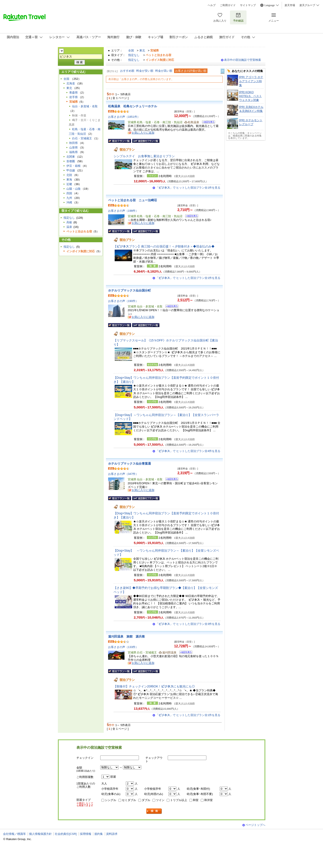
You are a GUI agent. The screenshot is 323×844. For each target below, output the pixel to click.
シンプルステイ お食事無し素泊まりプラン (144, 156)
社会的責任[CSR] (66, 833)
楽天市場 (290, 5)
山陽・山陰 (73, 188)
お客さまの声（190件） (123, 301)
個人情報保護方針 (40, 833)
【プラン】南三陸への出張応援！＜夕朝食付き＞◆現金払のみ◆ (164, 246)
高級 (69, 222)
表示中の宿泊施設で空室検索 (242, 59)
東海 (69, 179)
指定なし (134, 55)
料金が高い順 (163, 70)
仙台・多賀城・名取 (85, 106)
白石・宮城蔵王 (82, 138)
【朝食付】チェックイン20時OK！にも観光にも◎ (154, 686)
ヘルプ (212, 5)
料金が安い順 (144, 70)
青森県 (73, 92)
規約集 (98, 833)
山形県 (73, 147)
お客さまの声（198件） (123, 210)
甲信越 (70, 170)
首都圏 (70, 161)
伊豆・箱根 (73, 165)
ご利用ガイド (228, 5)
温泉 (69, 226)
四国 (69, 193)
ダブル (146, 800)
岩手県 (73, 97)
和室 (196, 800)
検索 (154, 811)
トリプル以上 (178, 800)
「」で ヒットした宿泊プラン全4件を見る (188, 451)
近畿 (69, 184)
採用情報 (85, 833)
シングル (110, 800)
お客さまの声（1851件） (124, 116)
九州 (69, 197)
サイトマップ (248, 5)
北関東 (70, 156)
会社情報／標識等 (14, 833)
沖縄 (69, 202)
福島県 (73, 152)
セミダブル (129, 800)
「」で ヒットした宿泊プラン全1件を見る (188, 187)
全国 (131, 50)
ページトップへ (255, 825)
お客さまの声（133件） (123, 647)
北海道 (70, 83)
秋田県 (73, 143)
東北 (142, 50)
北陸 (69, 175)
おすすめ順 (127, 70)
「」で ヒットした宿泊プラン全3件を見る (188, 624)
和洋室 (208, 800)
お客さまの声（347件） (123, 474)
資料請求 (111, 833)
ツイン (160, 800)
